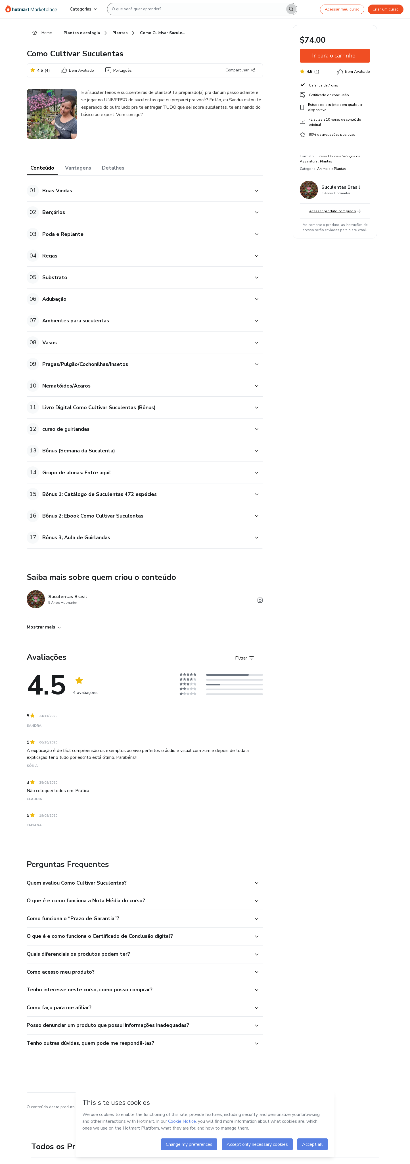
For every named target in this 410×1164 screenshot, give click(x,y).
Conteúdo (42, 167)
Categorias (83, 9)
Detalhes (113, 167)
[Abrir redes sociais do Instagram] (260, 601)
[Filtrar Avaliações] (244, 658)
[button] (138, 190)
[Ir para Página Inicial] (33, 9)
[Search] (291, 9)
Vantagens (78, 167)
